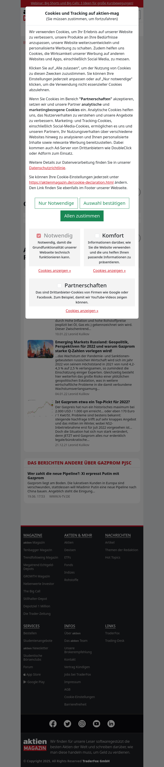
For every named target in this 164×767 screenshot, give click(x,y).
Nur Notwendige (56, 203)
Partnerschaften (86, 285)
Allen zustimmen (82, 216)
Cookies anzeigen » (54, 270)
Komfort (113, 235)
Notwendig (58, 235)
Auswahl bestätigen (104, 203)
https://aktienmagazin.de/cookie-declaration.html (71, 182)
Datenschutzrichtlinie (47, 167)
